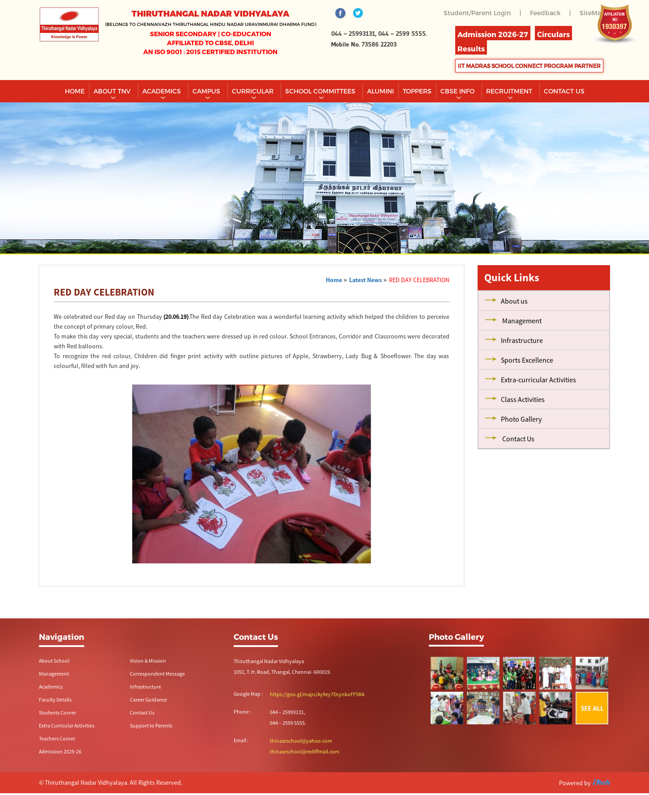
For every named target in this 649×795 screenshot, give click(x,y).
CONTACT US (564, 91)
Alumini (380, 91)
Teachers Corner (57, 738)
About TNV (113, 91)
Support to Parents (151, 725)
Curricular (253, 91)
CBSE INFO (458, 91)
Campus (207, 91)
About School (54, 660)
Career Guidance (148, 699)
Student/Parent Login (477, 13)
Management (54, 673)
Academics (162, 91)
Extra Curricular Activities (66, 725)
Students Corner (57, 712)
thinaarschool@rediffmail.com (304, 751)
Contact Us (142, 712)
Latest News (365, 280)
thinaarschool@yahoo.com (301, 740)
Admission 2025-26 (60, 751)
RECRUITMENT (510, 91)
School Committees (321, 91)
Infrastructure (145, 686)
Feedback (545, 13)
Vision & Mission (148, 660)
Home (75, 91)
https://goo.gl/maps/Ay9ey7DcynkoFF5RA (317, 694)
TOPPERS (417, 91)
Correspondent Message (157, 673)
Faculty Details (55, 699)
